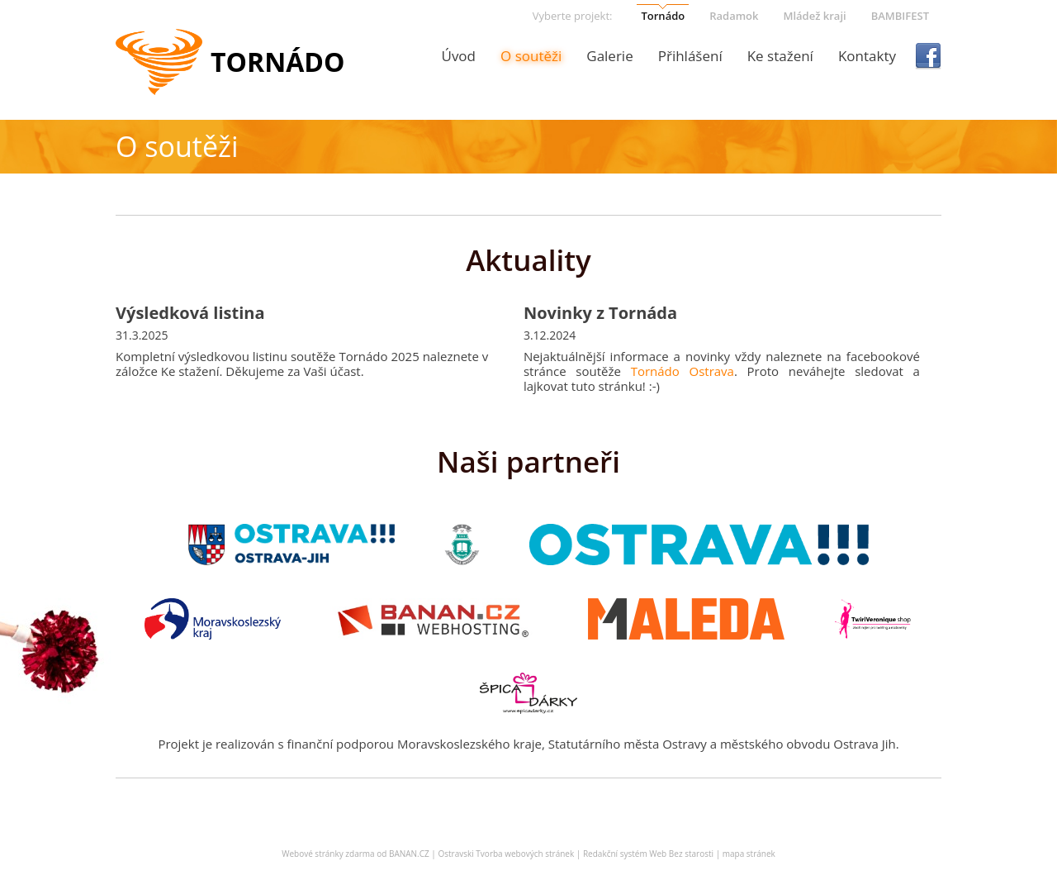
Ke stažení (780, 55)
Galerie (609, 55)
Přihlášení (690, 55)
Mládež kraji (814, 15)
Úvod (458, 55)
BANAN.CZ (409, 853)
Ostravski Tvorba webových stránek (506, 853)
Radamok (733, 15)
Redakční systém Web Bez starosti (648, 853)
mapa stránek (749, 853)
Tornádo (663, 15)
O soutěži (531, 55)
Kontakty (867, 55)
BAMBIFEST (900, 15)
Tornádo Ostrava (682, 371)
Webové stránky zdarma (328, 853)
